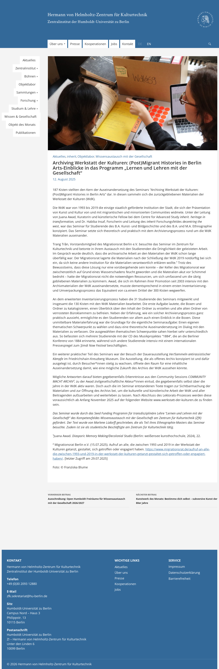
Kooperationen (95, 44)
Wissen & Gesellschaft (20, 116)
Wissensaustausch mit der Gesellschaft (124, 156)
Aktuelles (59, 156)
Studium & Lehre (23, 108)
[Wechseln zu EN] (149, 44)
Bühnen (30, 76)
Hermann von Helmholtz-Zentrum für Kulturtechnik (97, 14)
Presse (75, 44)
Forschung (28, 100)
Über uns (56, 44)
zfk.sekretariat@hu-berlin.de (27, 596)
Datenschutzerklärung (184, 572)
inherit (71, 156)
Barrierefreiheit (179, 578)
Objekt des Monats (22, 124)
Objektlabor (86, 156)
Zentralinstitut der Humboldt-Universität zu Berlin (88, 21)
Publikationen (26, 133)
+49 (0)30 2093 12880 (22, 584)
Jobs (114, 44)
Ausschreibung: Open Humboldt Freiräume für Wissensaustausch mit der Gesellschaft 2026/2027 (88, 499)
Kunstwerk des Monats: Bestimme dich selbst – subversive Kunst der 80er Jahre (176, 499)
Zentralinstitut (25, 68)
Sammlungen (26, 92)
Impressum (177, 566)
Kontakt (127, 44)
